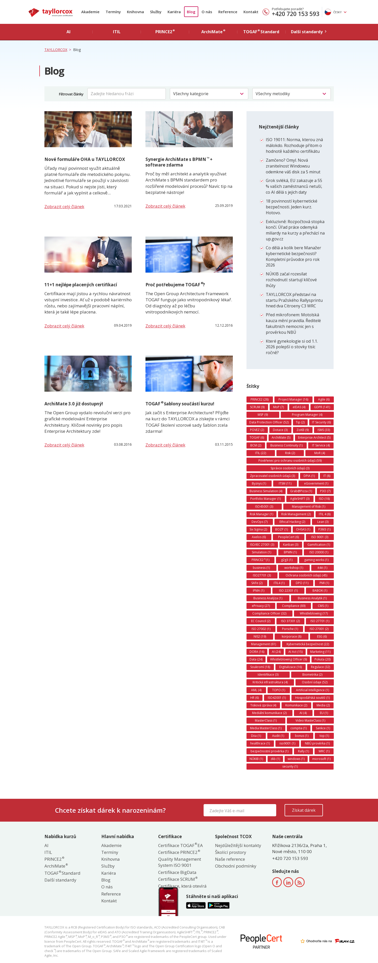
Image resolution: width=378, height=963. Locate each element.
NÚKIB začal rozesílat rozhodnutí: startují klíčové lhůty (291, 279)
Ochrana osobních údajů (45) (306, 575)
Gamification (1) (318, 544)
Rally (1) (303, 751)
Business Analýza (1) (267, 598)
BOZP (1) (281, 529)
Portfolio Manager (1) (265, 498)
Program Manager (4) (307, 414)
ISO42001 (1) (277, 697)
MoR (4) (319, 453)
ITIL (48, 852)
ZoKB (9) (303, 430)
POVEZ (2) (257, 430)
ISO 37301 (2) (290, 621)
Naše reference (230, 859)
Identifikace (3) (268, 674)
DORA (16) (257, 652)
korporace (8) (291, 636)
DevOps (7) (260, 522)
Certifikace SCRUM (177, 879)
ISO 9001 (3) (319, 537)
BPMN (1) (290, 552)
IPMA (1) (258, 590)
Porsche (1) (290, 629)
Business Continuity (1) (286, 445)
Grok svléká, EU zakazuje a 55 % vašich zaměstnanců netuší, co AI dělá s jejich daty (294, 186)
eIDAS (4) (299, 407)
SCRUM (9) (257, 407)
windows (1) (296, 759)
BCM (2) (255, 445)
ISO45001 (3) (264, 506)
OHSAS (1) (303, 529)
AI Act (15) (295, 652)
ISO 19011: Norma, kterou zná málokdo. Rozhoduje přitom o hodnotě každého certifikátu (294, 145)
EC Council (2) (260, 621)
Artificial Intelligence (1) (312, 690)
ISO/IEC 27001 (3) (262, 544)
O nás (207, 11)
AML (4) (256, 690)
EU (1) (324, 713)
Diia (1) (256, 736)
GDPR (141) (322, 407)
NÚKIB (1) (256, 759)
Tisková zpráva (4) (263, 705)
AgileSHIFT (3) (299, 498)
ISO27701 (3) (262, 575)
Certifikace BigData (177, 872)
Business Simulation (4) (266, 491)
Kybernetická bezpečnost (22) (308, 644)
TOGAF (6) (257, 437)
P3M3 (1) (324, 529)
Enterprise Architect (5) (314, 437)
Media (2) (323, 705)
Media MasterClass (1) (266, 728)
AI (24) (276, 652)
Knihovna (135, 11)
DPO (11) (302, 583)
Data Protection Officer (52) (269, 422)
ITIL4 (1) (279, 583)
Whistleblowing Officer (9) (288, 659)
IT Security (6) (321, 422)
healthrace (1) (260, 743)
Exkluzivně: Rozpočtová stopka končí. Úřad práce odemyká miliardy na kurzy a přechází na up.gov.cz (295, 230)
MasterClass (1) (266, 720)
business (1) (261, 568)
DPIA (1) (309, 476)
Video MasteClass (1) (310, 720)
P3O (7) (325, 491)
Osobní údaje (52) (314, 682)
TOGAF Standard (62, 873)
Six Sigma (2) (258, 529)
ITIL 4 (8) (325, 514)
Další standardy (60, 880)
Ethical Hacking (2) (292, 522)
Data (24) (256, 659)
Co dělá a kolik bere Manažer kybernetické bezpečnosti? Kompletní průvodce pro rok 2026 (293, 256)
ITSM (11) (285, 483)
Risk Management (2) (296, 514)
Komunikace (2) (296, 705)
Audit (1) (278, 736)
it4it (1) (322, 568)
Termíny (113, 11)
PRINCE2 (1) (260, 560)
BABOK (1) (320, 590)
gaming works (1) (316, 560)
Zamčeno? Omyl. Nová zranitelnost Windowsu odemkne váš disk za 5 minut (293, 166)
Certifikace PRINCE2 (179, 852)
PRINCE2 (54, 859)
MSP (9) (263, 414)
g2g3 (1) (286, 560)
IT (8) (326, 476)
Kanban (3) (290, 544)
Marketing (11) (320, 652)
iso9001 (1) (287, 743)
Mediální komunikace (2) (269, 713)
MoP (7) (278, 407)
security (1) (290, 766)
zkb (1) (275, 759)
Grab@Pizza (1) (301, 491)
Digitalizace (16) (290, 667)
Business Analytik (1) (312, 598)
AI (46, 845)
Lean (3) (322, 522)
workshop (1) (293, 568)
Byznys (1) (259, 483)
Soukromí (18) (260, 667)
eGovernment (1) (316, 483)
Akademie (90, 11)
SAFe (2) (256, 583)
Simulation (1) (261, 552)
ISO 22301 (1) (288, 590)
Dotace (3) (280, 430)
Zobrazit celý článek (64, 206)
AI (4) (303, 713)
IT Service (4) (321, 445)
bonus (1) (301, 736)
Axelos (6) (259, 537)
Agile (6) (324, 399)
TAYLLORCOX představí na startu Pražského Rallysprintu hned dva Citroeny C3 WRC (294, 300)
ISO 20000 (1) (318, 552)
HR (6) (254, 697)
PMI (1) (324, 583)
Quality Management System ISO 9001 (179, 862)
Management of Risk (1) (308, 506)
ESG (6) (322, 636)
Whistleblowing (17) (314, 613)
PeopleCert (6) (288, 537)
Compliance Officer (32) (269, 613)
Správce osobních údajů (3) (290, 468)
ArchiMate (55, 866)
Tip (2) (300, 422)
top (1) (324, 736)
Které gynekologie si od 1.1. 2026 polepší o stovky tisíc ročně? (292, 347)
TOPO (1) (278, 690)
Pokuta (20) (323, 659)
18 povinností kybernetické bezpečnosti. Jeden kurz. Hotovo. (291, 206)
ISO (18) (324, 498)
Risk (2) (290, 453)
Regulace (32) (320, 667)
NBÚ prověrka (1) (317, 743)
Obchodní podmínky (235, 866)
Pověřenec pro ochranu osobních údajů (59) (290, 460)
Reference (227, 11)
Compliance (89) (293, 606)
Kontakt (250, 11)
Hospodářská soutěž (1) (312, 697)
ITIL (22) (260, 453)
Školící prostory (230, 852)
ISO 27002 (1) (261, 629)
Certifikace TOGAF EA (180, 845)
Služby (155, 11)
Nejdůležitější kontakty (238, 845)
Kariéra (174, 11)
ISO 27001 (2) (319, 629)
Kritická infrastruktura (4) (270, 682)
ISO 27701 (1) (319, 621)
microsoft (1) (321, 759)
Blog (191, 11)
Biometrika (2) (312, 674)
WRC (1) (324, 751)
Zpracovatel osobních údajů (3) (272, 476)
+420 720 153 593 (295, 14)
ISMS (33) (324, 430)
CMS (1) (323, 606)
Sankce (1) (323, 728)
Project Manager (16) (293, 399)
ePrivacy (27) (261, 606)
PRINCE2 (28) (260, 399)
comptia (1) (298, 728)
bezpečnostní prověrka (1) (269, 751)
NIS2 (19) (260, 636)
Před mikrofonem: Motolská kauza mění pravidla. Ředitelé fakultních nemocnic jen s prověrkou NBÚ (293, 323)
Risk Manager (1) (261, 514)
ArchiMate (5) (281, 437)
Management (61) (263, 644)
